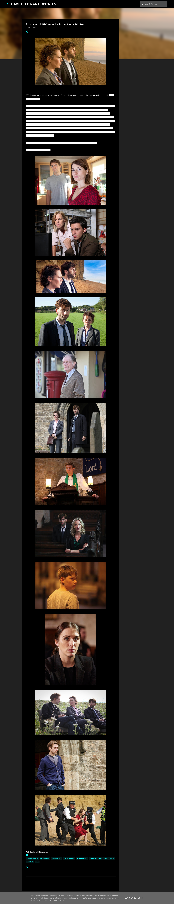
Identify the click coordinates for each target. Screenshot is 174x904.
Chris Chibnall (69, 858)
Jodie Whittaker (96, 858)
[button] (27, 31)
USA (37, 861)
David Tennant (82, 858)
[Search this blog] (155, 4)
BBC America (44, 858)
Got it (140, 898)
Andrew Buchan (32, 858)
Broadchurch (56, 858)
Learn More (130, 898)
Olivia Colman (109, 858)
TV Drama (30, 861)
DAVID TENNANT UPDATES (33, 4)
